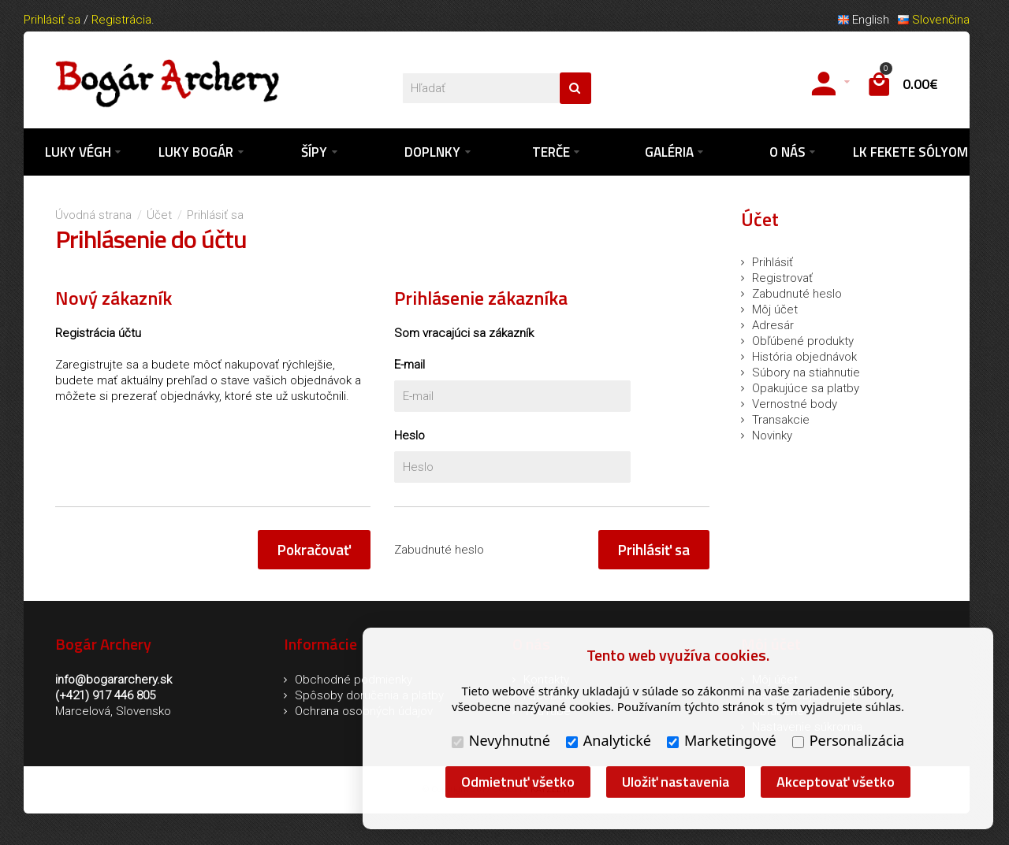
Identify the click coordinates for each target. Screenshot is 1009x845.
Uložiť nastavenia (675, 781)
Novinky (772, 435)
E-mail (409, 365)
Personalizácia (848, 740)
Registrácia (121, 20)
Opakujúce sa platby (805, 388)
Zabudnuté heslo (439, 550)
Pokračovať (314, 549)
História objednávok (804, 357)
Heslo (409, 435)
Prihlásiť (772, 262)
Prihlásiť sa (52, 20)
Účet (159, 215)
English (863, 20)
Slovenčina (933, 20)
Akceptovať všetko (835, 781)
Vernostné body (794, 404)
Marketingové (721, 740)
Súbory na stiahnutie (806, 372)
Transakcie (781, 420)
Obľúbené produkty (803, 341)
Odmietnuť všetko (518, 781)
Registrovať (782, 278)
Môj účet (775, 309)
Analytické (608, 740)
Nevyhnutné (501, 740)
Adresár (773, 325)
